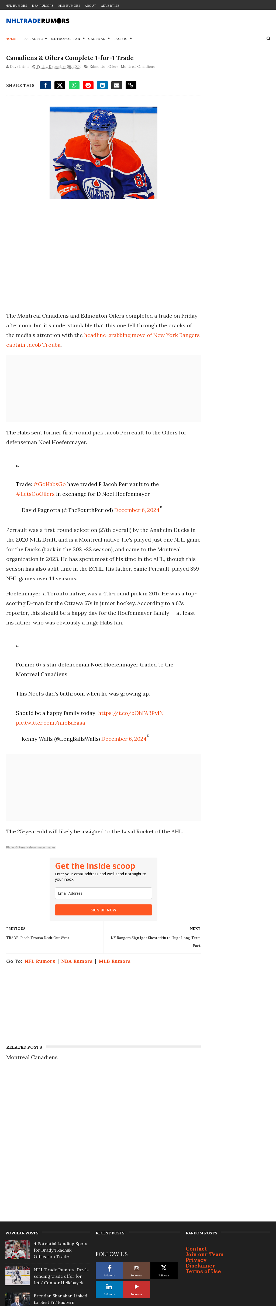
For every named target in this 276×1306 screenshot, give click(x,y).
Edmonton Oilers (103, 67)
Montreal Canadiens (137, 67)
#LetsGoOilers (33, 494)
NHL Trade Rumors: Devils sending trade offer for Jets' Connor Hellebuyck (61, 1138)
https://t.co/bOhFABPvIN (129, 714)
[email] (93, 904)
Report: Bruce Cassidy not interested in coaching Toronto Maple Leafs (61, 1216)
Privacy (196, 1121)
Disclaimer (200, 1127)
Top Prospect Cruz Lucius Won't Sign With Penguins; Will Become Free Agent (61, 1268)
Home (10, 39)
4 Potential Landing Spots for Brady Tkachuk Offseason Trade (60, 1112)
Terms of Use (203, 1132)
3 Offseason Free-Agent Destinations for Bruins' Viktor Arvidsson (59, 1190)
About (90, 6)
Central (96, 39)
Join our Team (205, 1115)
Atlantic (34, 39)
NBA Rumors (42, 6)
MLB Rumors (69, 6)
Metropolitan (65, 39)
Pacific (120, 39)
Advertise (110, 6)
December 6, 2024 (135, 511)
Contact (196, 1110)
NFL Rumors (16, 6)
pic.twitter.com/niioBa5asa (49, 723)
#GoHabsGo (48, 485)
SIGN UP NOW (94, 920)
